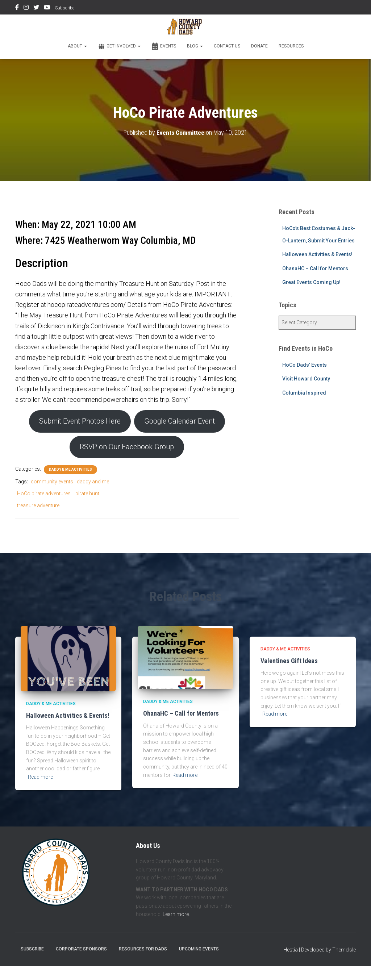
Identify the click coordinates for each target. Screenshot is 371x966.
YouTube (47, 8)
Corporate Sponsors (81, 949)
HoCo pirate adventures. (44, 495)
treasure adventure (38, 507)
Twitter (36, 8)
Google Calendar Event (181, 421)
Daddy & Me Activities (70, 471)
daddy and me (93, 483)
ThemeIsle (344, 950)
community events (52, 483)
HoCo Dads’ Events (304, 365)
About (77, 46)
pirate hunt (87, 495)
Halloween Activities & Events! (317, 254)
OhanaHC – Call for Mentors (315, 268)
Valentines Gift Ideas (289, 661)
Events (163, 46)
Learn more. (176, 914)
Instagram (26, 8)
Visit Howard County (306, 379)
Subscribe (64, 8)
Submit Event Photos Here (77, 421)
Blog (195, 46)
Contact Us (227, 46)
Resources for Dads (143, 949)
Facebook (17, 8)
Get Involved (119, 46)
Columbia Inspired (304, 393)
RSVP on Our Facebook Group (127, 448)
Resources (291, 46)
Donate (259, 46)
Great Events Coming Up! (311, 282)
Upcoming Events (199, 949)
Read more (40, 777)
